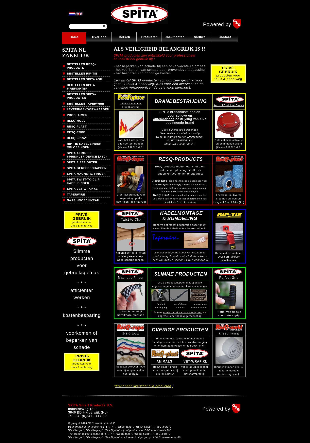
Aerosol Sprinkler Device (229, 105)
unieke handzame (131, 103)
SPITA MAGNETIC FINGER (86, 173)
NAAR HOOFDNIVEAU (83, 200)
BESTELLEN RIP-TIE (82, 73)
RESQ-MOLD (76, 120)
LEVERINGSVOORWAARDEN (88, 109)
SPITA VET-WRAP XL (82, 188)
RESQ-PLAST (77, 126)
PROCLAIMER (77, 115)
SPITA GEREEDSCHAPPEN (86, 168)
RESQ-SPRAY (77, 138)
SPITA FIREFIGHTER (82, 162)
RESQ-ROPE (76, 132)
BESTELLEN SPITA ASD (84, 79)
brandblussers (131, 107)
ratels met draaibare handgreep (182, 312)
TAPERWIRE (76, 194)
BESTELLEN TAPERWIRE (85, 103)
